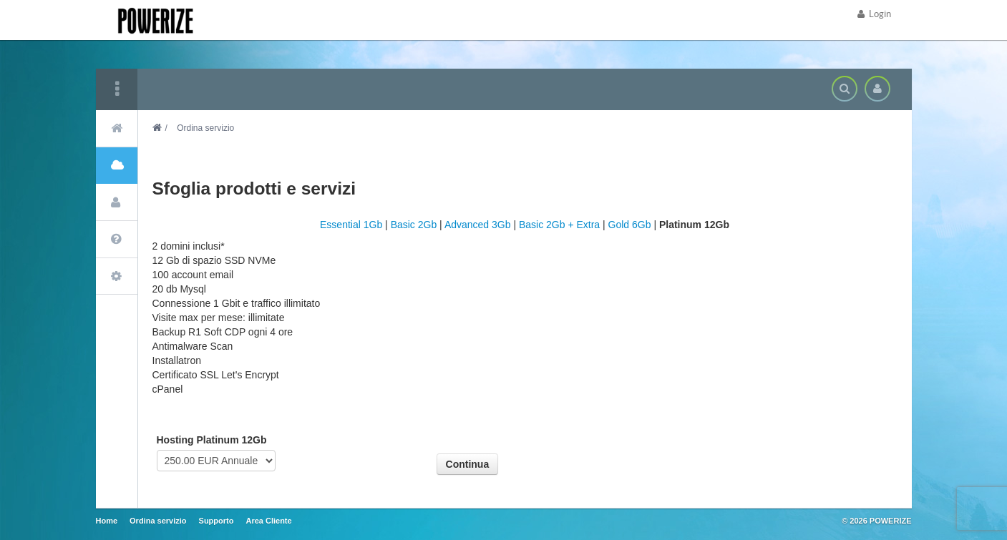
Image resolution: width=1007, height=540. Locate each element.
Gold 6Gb (629, 224)
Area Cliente (268, 520)
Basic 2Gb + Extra (559, 224)
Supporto (216, 520)
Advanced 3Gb (477, 224)
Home (107, 520)
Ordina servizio (158, 520)
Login (874, 14)
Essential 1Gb (351, 224)
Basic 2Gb (414, 224)
